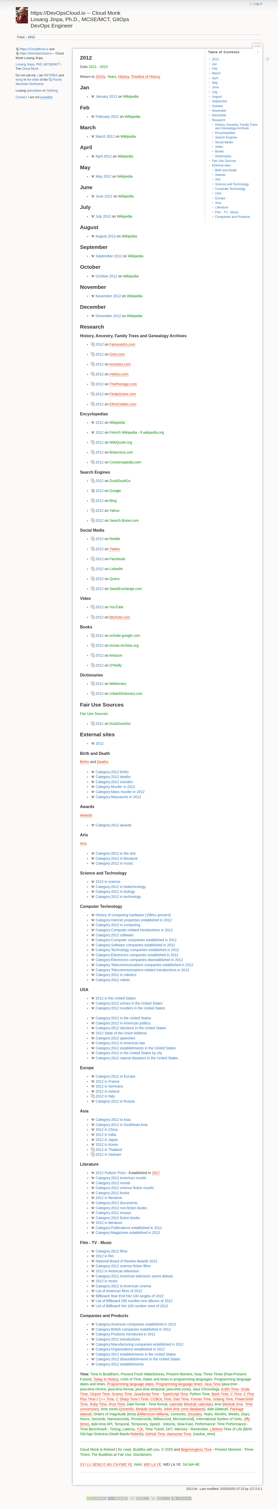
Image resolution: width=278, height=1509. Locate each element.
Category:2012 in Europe (115, 1076)
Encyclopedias (225, 133)
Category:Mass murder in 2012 (120, 792)
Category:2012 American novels (121, 1178)
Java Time (212, 1384)
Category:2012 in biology (115, 892)
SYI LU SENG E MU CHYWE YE (106, 1464)
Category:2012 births (112, 772)
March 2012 (105, 136)
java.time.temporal (149, 1389)
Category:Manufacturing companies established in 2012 (140, 1344)
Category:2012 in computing (118, 925)
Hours (85, 1419)
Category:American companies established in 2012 (136, 1324)
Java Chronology (206, 1389)
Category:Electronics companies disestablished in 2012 (139, 960)
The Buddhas (102, 1454)
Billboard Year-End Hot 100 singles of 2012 (130, 1296)
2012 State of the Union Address (121, 1033)
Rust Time (117, 1404)
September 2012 (109, 256)
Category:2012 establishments (120, 1364)
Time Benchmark (93, 1429)
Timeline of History (145, 77)
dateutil (222, 1409)
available (46, 97)
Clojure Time (100, 1394)
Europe (220, 198)
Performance (205, 1424)
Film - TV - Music (227, 212)
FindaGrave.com (123, 394)
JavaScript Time (146, 1394)
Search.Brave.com (124, 520)
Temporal (121, 1424)
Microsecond (183, 1419)
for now (123, 1449)
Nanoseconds (118, 1419)
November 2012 (108, 296)
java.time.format (121, 1389)
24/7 (169, 1429)
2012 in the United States (116, 998)
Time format (158, 1404)
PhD (39, 64)
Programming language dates (130, 1384)
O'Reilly (116, 665)
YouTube (116, 607)
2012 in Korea (107, 1145)
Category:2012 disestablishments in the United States (138, 1359)
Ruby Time (98, 1404)
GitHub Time (155, 1434)
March (216, 73)
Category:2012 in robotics (116, 975)
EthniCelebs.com (123, 404)
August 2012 (106, 236)
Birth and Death (226, 170)
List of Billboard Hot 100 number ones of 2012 (132, 1306)
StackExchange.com (126, 589)
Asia (218, 203)
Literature (221, 207)
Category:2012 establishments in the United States (136, 1048)
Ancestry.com (120, 364)
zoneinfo (127, 1409)
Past (228, 1374)
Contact (21, 97)
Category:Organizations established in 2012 (130, 1349)
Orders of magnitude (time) (114, 1414)
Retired (109, 1449)
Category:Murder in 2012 (115, 787)
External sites (221, 165)
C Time (236, 1394)
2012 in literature (109, 1198)
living (19, 79)
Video (219, 147)
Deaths (102, 762)
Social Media (224, 142)
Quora (115, 579)
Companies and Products (232, 217)
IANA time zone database (184, 1409)
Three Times (213, 1374)
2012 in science (108, 882)
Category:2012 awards (113, 825)
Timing (115, 1429)
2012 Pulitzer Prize (111, 1173)
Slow (181, 1424)
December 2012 (108, 316)
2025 (169, 1449)
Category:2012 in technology (118, 897)
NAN (138, 1464)
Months (220, 1414)
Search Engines (226, 137)
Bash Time (220, 1394)
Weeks (233, 1414)
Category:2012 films (111, 1251)
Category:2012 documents (116, 1203)
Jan (214, 64)
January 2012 (106, 96)
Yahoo (114, 511)
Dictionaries (223, 156)
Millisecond (162, 1419)
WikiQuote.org (121, 442)
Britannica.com (121, 452)
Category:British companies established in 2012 (133, 1329)
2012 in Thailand (109, 1150)
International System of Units (219, 1419)
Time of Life (233, 1429)
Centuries (178, 1414)
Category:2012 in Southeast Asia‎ (122, 1125)
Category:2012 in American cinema (123, 1286)
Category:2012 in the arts (116, 853)
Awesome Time (179, 1434)
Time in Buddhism (104, 1374)
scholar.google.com (125, 635)
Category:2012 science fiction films (123, 1266)
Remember (199, 1429)
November (219, 110)
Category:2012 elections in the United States (131, 1028)
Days (245, 1414)
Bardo (124, 1434)
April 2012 (104, 156)
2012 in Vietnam (108, 1154)
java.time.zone (178, 1389)
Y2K (140, 1429)
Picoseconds (141, 1419)
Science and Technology (232, 184)
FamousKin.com (122, 344)
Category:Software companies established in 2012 (135, 945)
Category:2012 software (115, 935)
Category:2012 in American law (120, 1043)
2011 (93, 67)
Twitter (114, 549)
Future (85, 1379)
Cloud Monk (30, 68)
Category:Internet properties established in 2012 (134, 920)
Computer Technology (230, 189)
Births (84, 762)
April (215, 78)
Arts (218, 179)
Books (219, 151)
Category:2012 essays (113, 1213)
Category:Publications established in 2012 (129, 1228)
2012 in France (107, 1081)
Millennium (146, 1414)
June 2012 (104, 196)
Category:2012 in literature (117, 858)
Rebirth (136, 1434)
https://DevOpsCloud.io (36, 53)
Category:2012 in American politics (123, 1023)
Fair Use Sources (224, 161)
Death (114, 1434)
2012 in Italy (105, 1096)
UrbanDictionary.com (126, 694)
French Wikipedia (123, 432)
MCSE (48, 64)
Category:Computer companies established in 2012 (136, 940)
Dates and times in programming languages (177, 1379)
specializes (34, 90)
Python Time (200, 1394)
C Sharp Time (127, 1399)
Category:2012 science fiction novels (125, 1188)
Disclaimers (142, 1454)
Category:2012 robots (113, 980)
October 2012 (106, 276)
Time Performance (231, 1424)
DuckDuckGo (120, 481)
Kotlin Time (230, 1389)
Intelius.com (119, 374)
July (214, 92)
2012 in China (107, 1129)
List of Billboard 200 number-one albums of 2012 (134, 1301)
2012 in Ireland (107, 1091)
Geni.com (117, 354)
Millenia (162, 1414)
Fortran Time (201, 1399)
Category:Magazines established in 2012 (128, 1233)
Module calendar (198, 1404)
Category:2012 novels (113, 1183)
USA (218, 193)
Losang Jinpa (25, 64)
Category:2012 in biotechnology (121, 887)
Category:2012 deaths (113, 777)
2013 (104, 67)
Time (145, 1399)
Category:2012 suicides (114, 782)
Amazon (115, 655)
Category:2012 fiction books (118, 1218)
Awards (220, 175)
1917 (156, 1173)
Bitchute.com (120, 617)
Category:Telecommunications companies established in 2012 (144, 965)
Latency (128, 1429)
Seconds (98, 1419)
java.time (230, 1384)
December (219, 115)
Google (115, 491)
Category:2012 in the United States (123, 1018)
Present (239, 1374)
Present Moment (179, 1374)
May (215, 82)
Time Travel (154, 1429)
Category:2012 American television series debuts (134, 1276)
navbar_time (204, 1434)
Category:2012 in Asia (113, 1120)
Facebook (117, 559)
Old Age (86, 1434)
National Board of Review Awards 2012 (126, 1261)
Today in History (106, 1379)
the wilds (33, 79)
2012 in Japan (107, 1140)
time (218, 1404)
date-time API (101, 1424)
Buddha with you (146, 1449)
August (217, 96)
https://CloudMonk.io (34, 49)
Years (111, 77)
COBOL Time (160, 1399)
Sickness (101, 1434)
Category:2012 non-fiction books (121, 1208)
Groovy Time (122, 1394)
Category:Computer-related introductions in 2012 (134, 930)
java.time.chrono (93, 1389)
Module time (233, 1404)
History (123, 77)
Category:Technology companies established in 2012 (137, 950)
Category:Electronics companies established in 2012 (137, 955)
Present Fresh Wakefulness (142, 1374)
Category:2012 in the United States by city (129, 1053)
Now (197, 1374)
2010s (100, 77)
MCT (57, 64)
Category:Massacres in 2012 (118, 797)
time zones (109, 1409)
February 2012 (107, 117)
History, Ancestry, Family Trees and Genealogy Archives (236, 126)
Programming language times (179, 1384)
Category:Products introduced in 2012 (125, 1334)
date (210, 1409)
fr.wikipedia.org (152, 432)
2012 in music (107, 1281)
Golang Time (223, 1399)
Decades (195, 1414)
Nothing (52, 90)
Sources (100, 714)
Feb (214, 68)
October (217, 106)
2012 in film (105, 1256)
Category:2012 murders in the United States (130, 1008)
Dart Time (181, 1399)
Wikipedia (131, 96)
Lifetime (216, 1429)
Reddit (115, 539)
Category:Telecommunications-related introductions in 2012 (142, 970)
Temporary (139, 1424)
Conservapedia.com (125, 462)
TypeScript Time (175, 1394)
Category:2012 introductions (118, 1339)
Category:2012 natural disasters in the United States (137, 1058)
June (215, 87)
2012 (31, 37)
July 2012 (103, 216)
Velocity (169, 1424)
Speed (155, 1424)
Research (218, 120)
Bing (113, 501)
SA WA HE (191, 1464)
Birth (248, 1429)
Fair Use (87, 714)
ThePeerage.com (123, 384)
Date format (136, 1404)
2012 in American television (117, 1271)
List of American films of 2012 (119, 1291)
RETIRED (51, 75)
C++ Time (106, 1399)
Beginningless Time (196, 1449)
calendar (176, 1404)
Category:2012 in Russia (115, 1101)
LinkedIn (116, 569)
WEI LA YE (152, 1464)
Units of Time (131, 1379)
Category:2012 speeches (115, 1038)
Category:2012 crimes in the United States (129, 1003)
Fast (189, 1424)
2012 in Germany (109, 1086)
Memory (180, 1429)
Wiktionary (118, 684)
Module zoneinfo (149, 1409)
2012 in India (106, 1135)
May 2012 (103, 176)
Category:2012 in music (114, 863)
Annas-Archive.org (124, 645)
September (219, 101)
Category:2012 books (112, 1193)
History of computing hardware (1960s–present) (133, 915)
